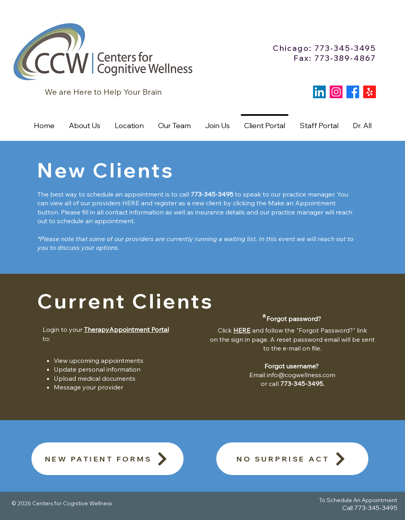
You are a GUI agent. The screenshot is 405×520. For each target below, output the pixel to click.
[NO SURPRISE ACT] (292, 458)
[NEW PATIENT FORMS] (107, 458)
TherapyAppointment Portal (126, 329)
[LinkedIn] (319, 92)
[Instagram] (336, 92)
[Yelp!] (369, 92)
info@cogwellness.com (301, 375)
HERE (130, 203)
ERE (244, 330)
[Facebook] (352, 92)
